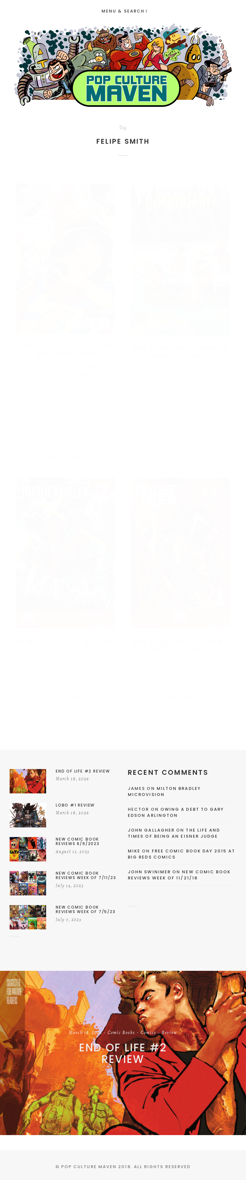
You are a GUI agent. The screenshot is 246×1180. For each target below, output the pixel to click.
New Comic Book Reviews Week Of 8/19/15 (65, 343)
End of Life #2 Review (123, 1053)
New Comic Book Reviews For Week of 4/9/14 (65, 642)
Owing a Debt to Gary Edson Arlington (176, 812)
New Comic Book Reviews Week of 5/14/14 (180, 345)
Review (169, 1033)
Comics (148, 1033)
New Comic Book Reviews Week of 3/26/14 (180, 642)
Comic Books (121, 1033)
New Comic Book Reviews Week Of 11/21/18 (179, 875)
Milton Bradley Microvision (164, 791)
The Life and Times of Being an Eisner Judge (174, 833)
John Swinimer (149, 872)
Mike (134, 851)
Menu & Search (124, 11)
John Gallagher (151, 830)
